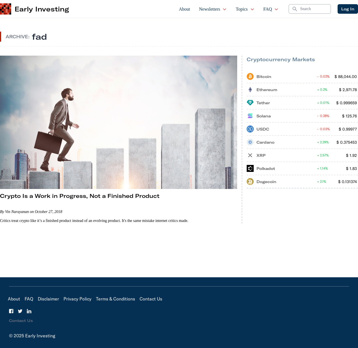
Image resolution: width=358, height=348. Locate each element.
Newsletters (213, 9)
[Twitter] (20, 311)
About (184, 9)
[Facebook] (11, 311)
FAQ (271, 9)
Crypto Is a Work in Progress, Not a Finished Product (79, 195)
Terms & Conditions (115, 299)
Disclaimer (48, 299)
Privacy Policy (77, 299)
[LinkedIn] (29, 311)
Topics (245, 9)
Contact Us (151, 299)
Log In (347, 8)
